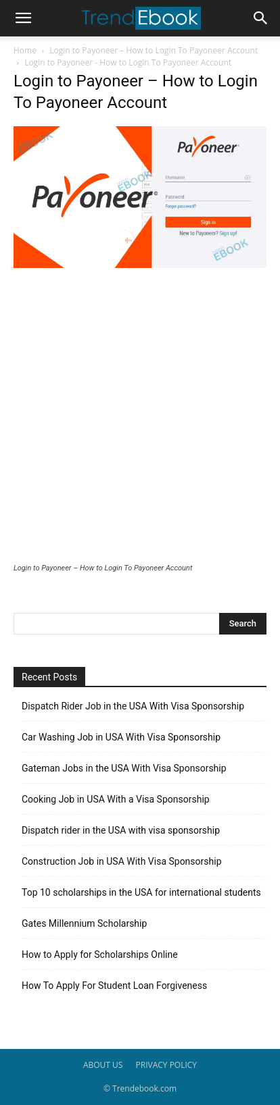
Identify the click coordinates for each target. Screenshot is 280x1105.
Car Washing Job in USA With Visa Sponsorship (121, 737)
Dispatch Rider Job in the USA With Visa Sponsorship (133, 706)
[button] (23, 18)
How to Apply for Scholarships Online (100, 954)
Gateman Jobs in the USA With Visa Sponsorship (124, 768)
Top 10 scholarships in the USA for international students (141, 892)
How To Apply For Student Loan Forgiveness (114, 985)
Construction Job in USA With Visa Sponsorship (122, 861)
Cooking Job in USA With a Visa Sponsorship (116, 799)
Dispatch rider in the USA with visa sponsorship (121, 830)
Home (25, 50)
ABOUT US (102, 1065)
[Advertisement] (140, 417)
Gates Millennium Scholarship (84, 923)
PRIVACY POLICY (166, 1065)
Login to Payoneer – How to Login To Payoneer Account (153, 50)
